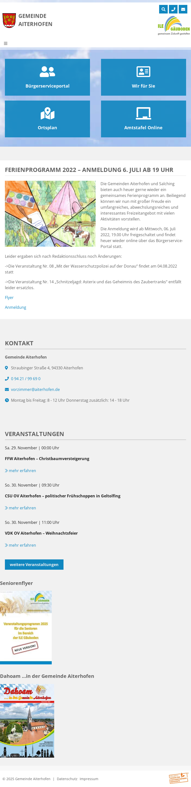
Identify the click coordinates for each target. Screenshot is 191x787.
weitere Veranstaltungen (34, 564)
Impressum (89, 778)
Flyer (9, 297)
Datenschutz (67, 778)
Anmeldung (15, 307)
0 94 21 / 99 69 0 (25, 378)
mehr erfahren (20, 470)
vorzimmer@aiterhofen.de (35, 389)
